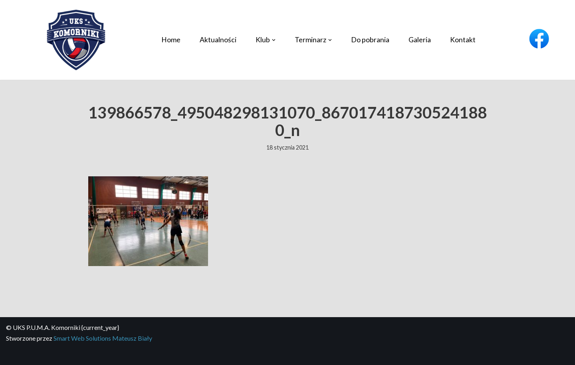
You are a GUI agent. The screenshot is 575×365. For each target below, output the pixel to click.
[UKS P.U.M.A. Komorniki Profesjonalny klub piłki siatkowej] (76, 40)
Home (170, 40)
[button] (274, 40)
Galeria (419, 40)
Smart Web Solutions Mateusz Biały (103, 338)
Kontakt (463, 40)
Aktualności (218, 40)
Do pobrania (370, 40)
